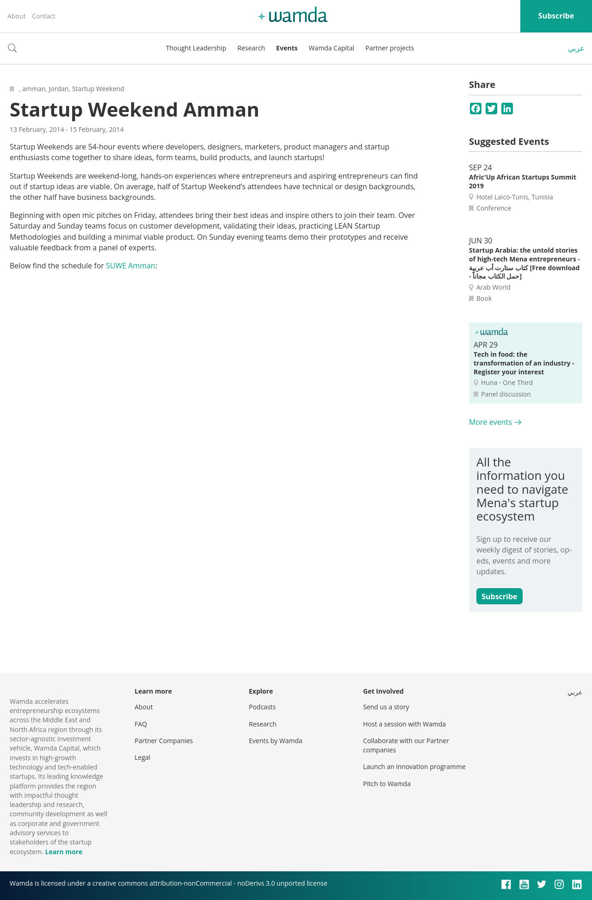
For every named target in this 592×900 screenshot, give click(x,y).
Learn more (63, 851)
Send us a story (386, 706)
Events (286, 47)
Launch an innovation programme (414, 766)
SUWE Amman (130, 266)
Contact (43, 16)
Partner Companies (164, 740)
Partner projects (389, 47)
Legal (142, 757)
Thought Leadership (196, 47)
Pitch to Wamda (387, 783)
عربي (576, 48)
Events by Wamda (275, 740)
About (16, 16)
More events (490, 422)
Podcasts (262, 706)
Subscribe (556, 16)
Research (251, 47)
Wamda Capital (331, 47)
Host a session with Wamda (404, 724)
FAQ (141, 724)
